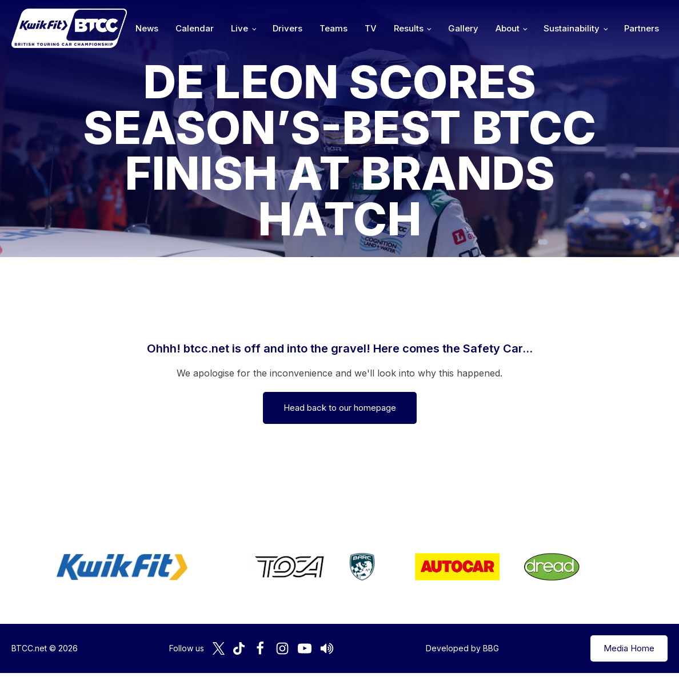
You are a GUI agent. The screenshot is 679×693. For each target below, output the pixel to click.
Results (409, 28)
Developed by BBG (462, 648)
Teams (333, 28)
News (146, 28)
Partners (641, 28)
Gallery (463, 28)
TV (371, 28)
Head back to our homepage (339, 407)
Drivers (287, 28)
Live (239, 28)
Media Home (629, 648)
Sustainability (572, 28)
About (508, 28)
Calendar (194, 28)
